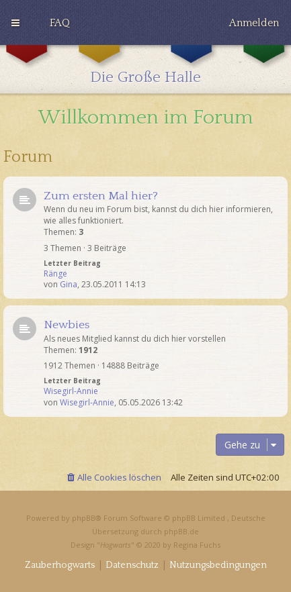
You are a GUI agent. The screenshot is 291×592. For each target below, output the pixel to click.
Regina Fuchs (196, 545)
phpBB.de (181, 531)
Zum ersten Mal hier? (101, 196)
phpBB (83, 518)
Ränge (55, 273)
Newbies (66, 325)
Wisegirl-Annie (71, 391)
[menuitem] (60, 23)
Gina (68, 284)
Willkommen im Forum (145, 118)
